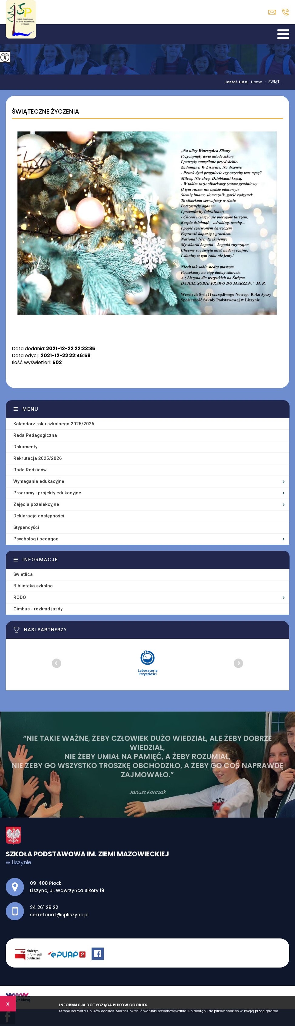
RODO (19, 597)
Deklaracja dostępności (38, 516)
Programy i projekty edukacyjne (47, 493)
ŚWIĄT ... (272, 82)
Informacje (40, 560)
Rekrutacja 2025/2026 (37, 458)
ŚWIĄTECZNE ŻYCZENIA (45, 112)
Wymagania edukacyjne (38, 481)
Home (256, 82)
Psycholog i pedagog (36, 539)
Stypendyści (26, 527)
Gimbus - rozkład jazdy (37, 609)
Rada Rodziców (30, 470)
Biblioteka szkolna (33, 586)
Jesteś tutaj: (238, 82)
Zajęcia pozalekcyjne (36, 504)
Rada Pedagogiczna (35, 435)
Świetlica (23, 574)
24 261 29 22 (285, 12)
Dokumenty (25, 447)
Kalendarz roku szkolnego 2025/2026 (53, 424)
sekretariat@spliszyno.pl (272, 12)
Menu (30, 409)
